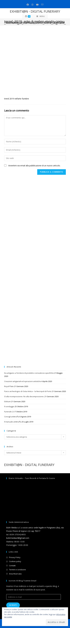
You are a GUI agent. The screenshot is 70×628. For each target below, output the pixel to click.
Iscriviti (13, 605)
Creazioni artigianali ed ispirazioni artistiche (22, 381)
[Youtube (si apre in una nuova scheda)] (37, 5)
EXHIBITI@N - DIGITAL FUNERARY (35, 11)
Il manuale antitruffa (12, 421)
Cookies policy (15, 561)
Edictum (7, 401)
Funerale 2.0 (9, 411)
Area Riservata (15, 573)
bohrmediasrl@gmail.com (17, 538)
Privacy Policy (14, 557)
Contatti (12, 565)
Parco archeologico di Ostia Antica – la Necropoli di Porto (27, 391)
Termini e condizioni (17, 569)
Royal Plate (9, 386)
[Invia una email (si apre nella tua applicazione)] (42, 5)
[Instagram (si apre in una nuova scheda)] (32, 5)
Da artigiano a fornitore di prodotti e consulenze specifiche (29, 373)
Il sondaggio (9, 406)
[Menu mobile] (40, 16)
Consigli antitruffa (11, 416)
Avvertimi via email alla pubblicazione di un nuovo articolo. (34, 165)
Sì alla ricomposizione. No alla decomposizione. (24, 396)
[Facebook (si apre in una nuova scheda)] (27, 5)
